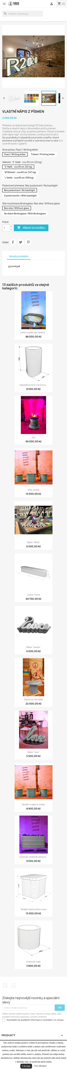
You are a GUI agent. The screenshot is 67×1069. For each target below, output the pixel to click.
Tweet (21, 242)
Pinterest (28, 242)
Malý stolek (33, 489)
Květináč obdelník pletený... (33, 856)
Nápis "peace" (33, 647)
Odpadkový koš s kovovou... (33, 384)
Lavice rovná (33, 594)
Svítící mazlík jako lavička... (33, 332)
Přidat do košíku (31, 228)
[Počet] (6, 228)
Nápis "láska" (33, 542)
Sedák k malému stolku (33, 804)
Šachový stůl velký (33, 699)
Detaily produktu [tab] (18, 256)
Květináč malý (33, 961)
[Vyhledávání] (22, 14)
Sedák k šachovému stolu (34, 909)
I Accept (26, 1066)
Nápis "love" (33, 752)
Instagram (13, 985)
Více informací (40, 1066)
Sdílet (13, 242)
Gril (33, 437)
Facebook (5, 985)
